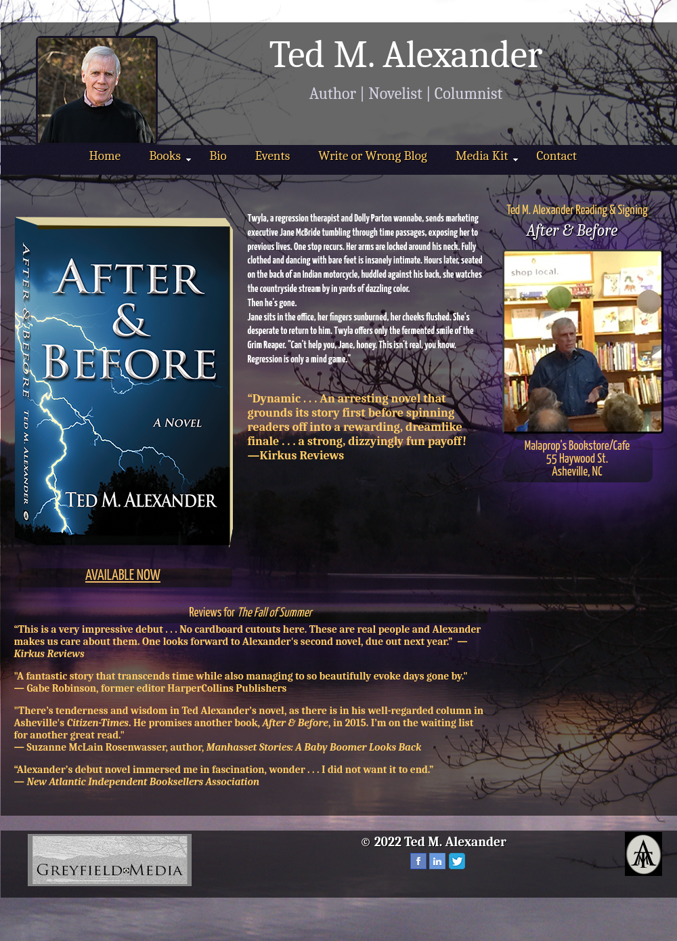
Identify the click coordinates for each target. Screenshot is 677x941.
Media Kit (487, 155)
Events (272, 155)
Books (170, 155)
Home (105, 155)
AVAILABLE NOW (122, 575)
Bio (218, 155)
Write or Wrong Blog (372, 155)
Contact (556, 155)
